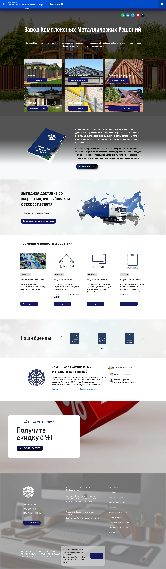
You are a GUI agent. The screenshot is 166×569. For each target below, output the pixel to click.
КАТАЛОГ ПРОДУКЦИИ (117, 502)
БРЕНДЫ (112, 507)
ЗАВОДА (120, 517)
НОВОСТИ (113, 517)
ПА (110, 527)
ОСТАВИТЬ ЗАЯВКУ (30, 448)
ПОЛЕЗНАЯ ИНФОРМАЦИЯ (119, 522)
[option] (102, 338)
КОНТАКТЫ (113, 532)
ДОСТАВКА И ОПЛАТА (117, 497)
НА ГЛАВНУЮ (114, 487)
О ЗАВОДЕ (113, 492)
